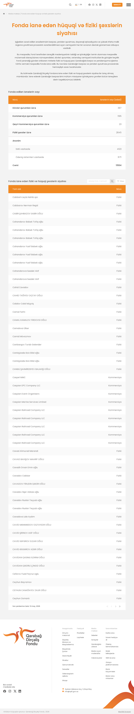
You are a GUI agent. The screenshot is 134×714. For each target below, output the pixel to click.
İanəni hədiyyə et (111, 637)
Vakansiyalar (96, 657)
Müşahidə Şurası (66, 649)
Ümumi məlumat (66, 633)
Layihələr (80, 636)
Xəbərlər (94, 634)
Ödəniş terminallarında (112, 644)
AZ (81, 4)
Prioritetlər (80, 632)
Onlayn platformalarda (112, 662)
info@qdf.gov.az (71, 690)
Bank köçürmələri (110, 669)
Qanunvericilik (68, 664)
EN (86, 4)
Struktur (65, 659)
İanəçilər (94, 639)
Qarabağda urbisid (96, 644)
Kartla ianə (110, 632)
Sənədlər (65, 668)
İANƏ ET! (118, 4)
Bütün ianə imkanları (110, 676)
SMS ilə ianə (110, 657)
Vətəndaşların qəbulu (68, 673)
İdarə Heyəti (67, 655)
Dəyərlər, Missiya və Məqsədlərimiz (68, 641)
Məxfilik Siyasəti (124, 711)
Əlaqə (64, 679)
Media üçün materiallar (96, 651)
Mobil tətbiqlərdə (110, 651)
